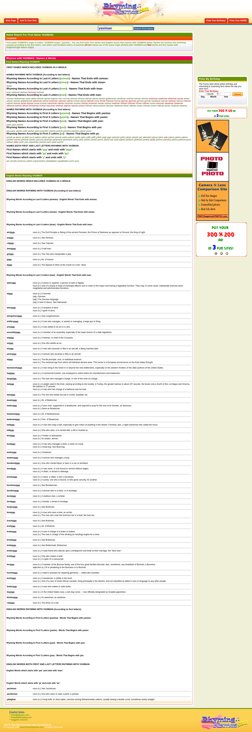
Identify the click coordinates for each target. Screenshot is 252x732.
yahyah (135, 137)
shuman (10, 98)
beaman (183, 106)
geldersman (111, 98)
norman (77, 103)
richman (146, 106)
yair (140, 137)
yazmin (60, 142)
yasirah (20, 125)
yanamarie (67, 139)
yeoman (110, 106)
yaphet (122, 139)
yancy (75, 139)
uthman (144, 98)
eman (97, 101)
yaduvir (71, 137)
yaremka (167, 139)
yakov (160, 137)
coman (77, 101)
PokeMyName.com (20, 715)
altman (46, 101)
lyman (167, 106)
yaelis (77, 137)
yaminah (25, 139)
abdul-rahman (37, 98)
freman (117, 101)
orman (154, 106)
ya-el (32, 137)
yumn (71, 161)
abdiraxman (19, 98)
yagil (104, 137)
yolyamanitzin (39, 161)
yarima (175, 139)
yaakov (37, 137)
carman (16, 101)
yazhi (48, 142)
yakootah (147, 137)
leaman (17, 103)
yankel (94, 139)
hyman (96, 106)
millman (160, 106)
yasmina (67, 131)
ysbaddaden (51, 161)
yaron (188, 139)
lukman (137, 98)
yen (8, 161)
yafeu (83, 137)
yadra (64, 137)
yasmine (75, 131)
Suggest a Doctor (19, 720)
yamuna (39, 139)
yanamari (48, 139)
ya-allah (25, 137)
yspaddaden (62, 161)
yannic (100, 139)
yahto (122, 137)
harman (164, 101)
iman (8, 92)
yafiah (99, 137)
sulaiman (15, 92)
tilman (126, 106)
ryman (139, 106)
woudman (121, 98)
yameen (10, 139)
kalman (9, 103)
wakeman (118, 106)
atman (187, 98)
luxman (43, 103)
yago (109, 137)
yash (25, 131)
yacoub (58, 137)
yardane (129, 139)
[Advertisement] (46, 167)
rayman (107, 103)
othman (73, 98)
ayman (47, 98)
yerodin (13, 161)
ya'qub (9, 137)
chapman (175, 106)
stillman (132, 106)
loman (37, 103)
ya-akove (17, 137)
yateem (9, 142)
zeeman (130, 98)
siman (9, 86)
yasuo (88, 131)
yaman (95, 98)
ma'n (60, 98)
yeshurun (21, 161)
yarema (159, 139)
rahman (81, 98)
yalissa (184, 137)
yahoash (116, 137)
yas (8, 131)
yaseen (19, 131)
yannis (107, 139)
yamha (17, 139)
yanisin (87, 139)
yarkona (182, 139)
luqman (54, 98)
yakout (154, 137)
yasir (14, 125)
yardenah (138, 139)
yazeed (42, 142)
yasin (8, 125)
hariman (40, 92)
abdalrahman (26, 101)
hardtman (156, 101)
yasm (37, 131)
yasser (82, 131)
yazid (54, 142)
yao (111, 139)
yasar (12, 131)
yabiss (44, 137)
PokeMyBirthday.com (21, 717)
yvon (77, 161)
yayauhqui (34, 142)
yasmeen (44, 131)
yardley (146, 139)
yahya (128, 137)
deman (102, 98)
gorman (147, 101)
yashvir (31, 131)
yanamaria (57, 139)
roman (153, 103)
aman (28, 98)
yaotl (116, 139)
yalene (178, 137)
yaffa (88, 137)
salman (88, 98)
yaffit (93, 137)
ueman (9, 101)
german (140, 101)
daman (83, 101)
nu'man (66, 98)
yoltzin (29, 161)
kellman (88, 106)
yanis (81, 139)
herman (180, 101)
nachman (69, 103)
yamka (32, 139)
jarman (103, 106)
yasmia (52, 131)
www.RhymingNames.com (32, 727)
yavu (26, 142)
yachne (51, 137)
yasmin (59, 131)
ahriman (24, 92)
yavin (21, 142)
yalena (171, 137)
